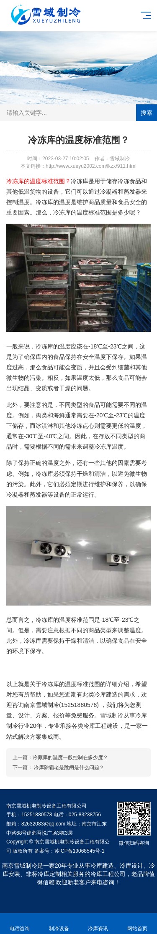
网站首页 (137, 923)
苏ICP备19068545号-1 (79, 851)
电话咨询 (19, 923)
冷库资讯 (98, 923)
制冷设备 (59, 923)
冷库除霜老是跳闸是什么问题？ (68, 767)
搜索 (146, 112)
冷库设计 (131, 865)
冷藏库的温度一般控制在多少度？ (70, 757)
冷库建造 (102, 865)
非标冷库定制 (43, 874)
